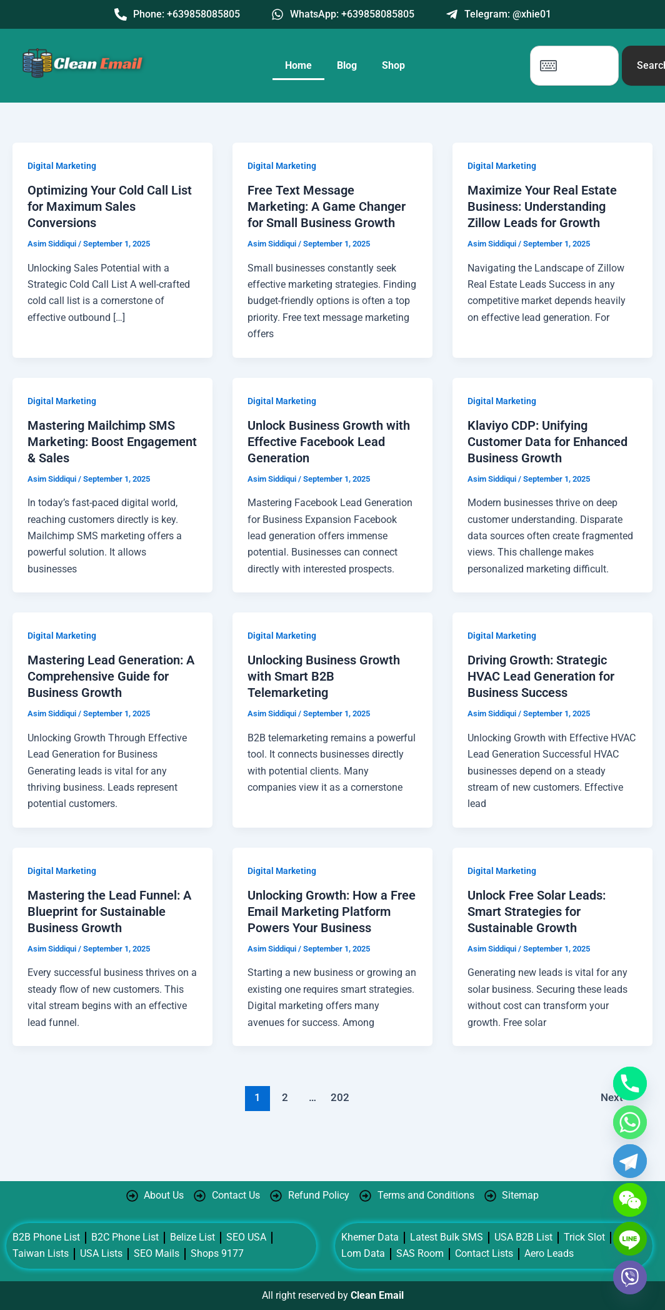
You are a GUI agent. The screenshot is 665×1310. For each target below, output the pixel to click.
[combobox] (574, 66)
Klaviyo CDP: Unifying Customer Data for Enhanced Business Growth (548, 441)
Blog (347, 65)
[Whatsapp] (630, 1122)
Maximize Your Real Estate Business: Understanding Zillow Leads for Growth (542, 206)
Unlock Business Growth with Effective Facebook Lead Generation (329, 441)
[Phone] (630, 1083)
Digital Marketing (62, 166)
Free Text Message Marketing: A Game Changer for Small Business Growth (327, 206)
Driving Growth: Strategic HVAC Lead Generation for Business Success (541, 676)
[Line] (630, 1239)
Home (298, 65)
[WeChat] (630, 1200)
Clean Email (377, 1295)
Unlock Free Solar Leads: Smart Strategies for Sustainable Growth (537, 911)
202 (340, 1097)
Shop (393, 65)
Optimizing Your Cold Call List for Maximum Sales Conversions (110, 206)
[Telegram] (630, 1161)
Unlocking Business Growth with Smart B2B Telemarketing (324, 676)
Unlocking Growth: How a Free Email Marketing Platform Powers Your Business (332, 911)
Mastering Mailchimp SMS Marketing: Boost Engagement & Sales (112, 441)
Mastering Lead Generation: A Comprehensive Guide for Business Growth (111, 676)
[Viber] (630, 1277)
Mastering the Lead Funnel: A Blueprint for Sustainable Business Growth (109, 911)
